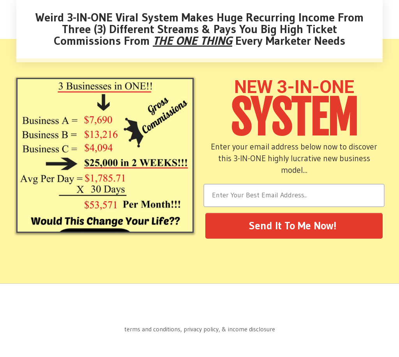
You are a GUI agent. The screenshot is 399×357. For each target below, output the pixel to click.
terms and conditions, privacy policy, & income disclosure (199, 329)
